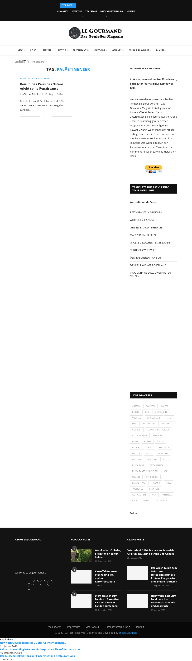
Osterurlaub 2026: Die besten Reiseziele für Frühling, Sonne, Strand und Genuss (150, 552)
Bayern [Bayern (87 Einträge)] (165, 406)
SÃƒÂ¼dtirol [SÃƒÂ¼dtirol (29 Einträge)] (138, 482)
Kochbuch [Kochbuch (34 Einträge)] (164, 447)
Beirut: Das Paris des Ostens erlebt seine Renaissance (41, 86)
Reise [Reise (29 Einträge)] (165, 459)
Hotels (62, 50)
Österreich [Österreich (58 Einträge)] (161, 500)
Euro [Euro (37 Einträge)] (134, 423)
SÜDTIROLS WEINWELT (143, 250)
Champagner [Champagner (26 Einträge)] (161, 412)
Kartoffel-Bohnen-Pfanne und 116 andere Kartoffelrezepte (106, 576)
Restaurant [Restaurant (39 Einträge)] (138, 465)
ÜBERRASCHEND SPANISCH (145, 257)
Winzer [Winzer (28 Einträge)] (146, 500)
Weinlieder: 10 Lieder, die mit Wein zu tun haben (108, 554)
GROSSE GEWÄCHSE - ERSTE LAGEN (150, 242)
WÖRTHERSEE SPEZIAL (142, 220)
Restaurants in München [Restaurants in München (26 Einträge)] (145, 471)
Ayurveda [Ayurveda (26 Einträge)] (150, 406)
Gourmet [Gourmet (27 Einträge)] (136, 429)
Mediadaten (62, 11)
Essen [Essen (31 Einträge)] (169, 417)
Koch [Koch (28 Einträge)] (150, 447)
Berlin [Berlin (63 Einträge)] (135, 412)
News (20, 50)
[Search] (175, 71)
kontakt (131, 11)
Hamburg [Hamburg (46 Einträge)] (158, 435)
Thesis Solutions (128, 632)
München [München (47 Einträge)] (163, 453)
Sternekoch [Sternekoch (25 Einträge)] (152, 477)
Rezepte (47, 50)
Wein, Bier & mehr (139, 50)
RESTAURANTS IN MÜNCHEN (146, 212)
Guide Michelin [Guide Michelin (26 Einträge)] (139, 435)
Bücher (160, 50)
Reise (33, 50)
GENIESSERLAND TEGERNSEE (146, 227)
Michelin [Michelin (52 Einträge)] (136, 459)
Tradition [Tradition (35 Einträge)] (154, 489)
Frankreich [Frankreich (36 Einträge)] (149, 423)
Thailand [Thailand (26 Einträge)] (155, 482)
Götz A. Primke (31, 94)
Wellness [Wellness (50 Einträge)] (167, 494)
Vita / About (91, 11)
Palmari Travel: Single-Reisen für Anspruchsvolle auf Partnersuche (40, 649)
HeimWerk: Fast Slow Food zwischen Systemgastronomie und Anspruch (163, 601)
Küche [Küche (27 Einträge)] (149, 453)
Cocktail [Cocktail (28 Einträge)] (136, 417)
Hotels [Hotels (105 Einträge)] (147, 441)
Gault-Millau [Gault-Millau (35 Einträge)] (167, 423)
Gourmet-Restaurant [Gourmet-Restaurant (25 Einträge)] (158, 429)
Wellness (117, 50)
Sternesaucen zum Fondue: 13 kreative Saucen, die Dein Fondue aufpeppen (107, 601)
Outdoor (99, 50)
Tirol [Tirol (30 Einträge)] (168, 482)
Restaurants (80, 50)
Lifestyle (22, 60)
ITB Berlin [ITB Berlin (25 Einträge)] (137, 447)
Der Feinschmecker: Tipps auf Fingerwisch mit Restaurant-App (37, 656)
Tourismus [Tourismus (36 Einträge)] (137, 489)
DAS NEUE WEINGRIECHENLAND (148, 265)
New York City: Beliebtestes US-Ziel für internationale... (33, 642)
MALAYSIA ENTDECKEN (143, 235)
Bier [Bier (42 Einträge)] (147, 412)
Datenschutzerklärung (111, 11)
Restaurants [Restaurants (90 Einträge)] (156, 465)
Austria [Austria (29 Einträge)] (136, 406)
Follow (133, 513)
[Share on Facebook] (44, 116)
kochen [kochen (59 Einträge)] (136, 453)
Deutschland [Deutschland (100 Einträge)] (153, 417)
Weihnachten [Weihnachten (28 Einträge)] (139, 494)
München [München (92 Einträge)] (152, 459)
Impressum (77, 11)
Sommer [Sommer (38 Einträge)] (136, 477)
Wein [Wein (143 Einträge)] (154, 494)
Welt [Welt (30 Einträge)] (134, 500)
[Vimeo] (106, 16)
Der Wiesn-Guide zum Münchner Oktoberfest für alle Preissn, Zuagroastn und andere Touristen (164, 574)
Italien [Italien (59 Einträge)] (160, 441)
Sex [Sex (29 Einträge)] (165, 471)
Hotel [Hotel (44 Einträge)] (135, 441)
